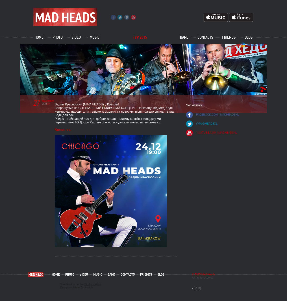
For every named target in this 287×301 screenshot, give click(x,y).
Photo (57, 37)
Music (95, 37)
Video (76, 37)
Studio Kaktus (92, 284)
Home (39, 37)
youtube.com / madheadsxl (216, 132)
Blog (248, 37)
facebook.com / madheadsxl (217, 114)
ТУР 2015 (140, 37)
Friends (229, 37)
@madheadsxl (206, 123)
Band (184, 37)
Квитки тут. (62, 129)
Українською (255, 45)
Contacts (205, 37)
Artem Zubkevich (82, 287)
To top (198, 288)
